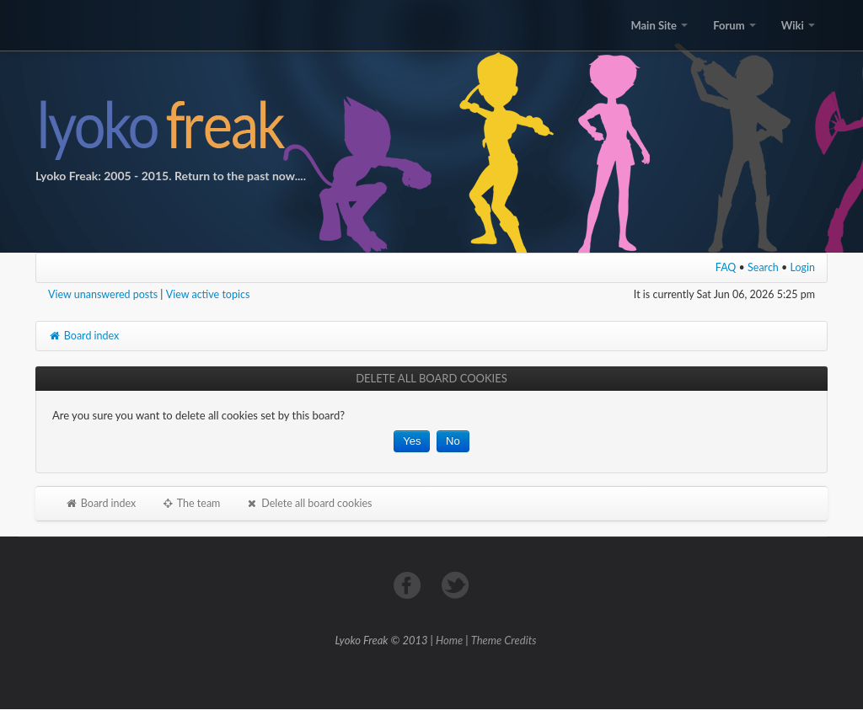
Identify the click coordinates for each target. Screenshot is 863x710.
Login (803, 267)
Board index (83, 335)
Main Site (659, 25)
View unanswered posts (103, 294)
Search (763, 267)
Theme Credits (504, 640)
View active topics (208, 294)
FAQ (726, 267)
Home (449, 640)
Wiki (798, 25)
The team (190, 503)
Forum (734, 25)
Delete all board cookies (308, 503)
